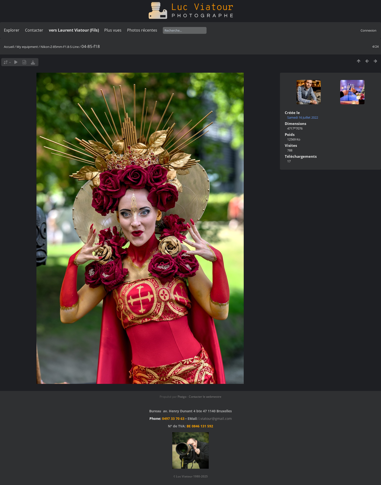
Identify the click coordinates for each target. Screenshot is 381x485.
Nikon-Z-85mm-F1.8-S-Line (60, 46)
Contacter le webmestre (205, 397)
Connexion (368, 30)
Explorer (11, 30)
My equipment (27, 46)
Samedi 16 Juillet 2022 (302, 117)
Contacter (34, 30)
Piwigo (182, 397)
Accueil (9, 46)
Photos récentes (142, 30)
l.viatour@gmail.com (215, 418)
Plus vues (112, 30)
